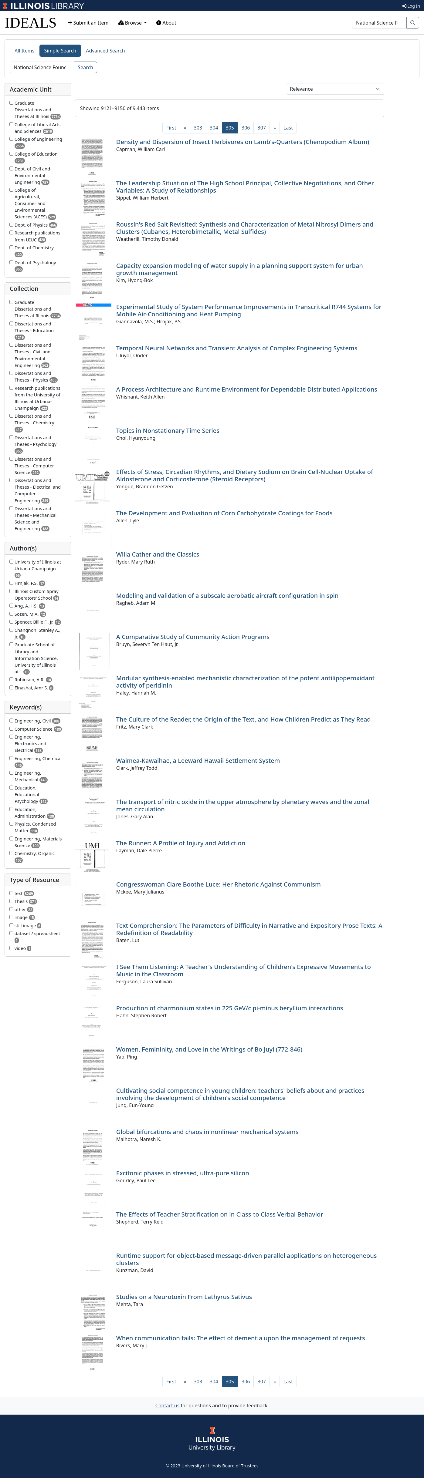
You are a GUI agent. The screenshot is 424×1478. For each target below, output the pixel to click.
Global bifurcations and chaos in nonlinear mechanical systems (207, 1132)
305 (232, 127)
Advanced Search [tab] (105, 50)
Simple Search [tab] (60, 50)
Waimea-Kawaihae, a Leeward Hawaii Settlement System (198, 760)
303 (198, 127)
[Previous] (185, 127)
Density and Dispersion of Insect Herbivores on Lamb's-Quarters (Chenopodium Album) (242, 142)
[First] (171, 127)
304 (214, 127)
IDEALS (31, 23)
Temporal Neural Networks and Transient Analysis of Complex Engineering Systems (237, 348)
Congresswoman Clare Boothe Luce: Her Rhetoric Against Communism (218, 884)
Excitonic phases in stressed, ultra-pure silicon (182, 1173)
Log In (411, 6)
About (166, 22)
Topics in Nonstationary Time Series (167, 430)
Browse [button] (130, 22)
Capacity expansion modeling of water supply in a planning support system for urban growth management (239, 269)
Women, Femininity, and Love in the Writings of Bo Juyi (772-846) (209, 1049)
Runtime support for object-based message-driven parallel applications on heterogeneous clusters (246, 1259)
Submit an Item (88, 22)
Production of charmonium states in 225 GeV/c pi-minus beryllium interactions (229, 1008)
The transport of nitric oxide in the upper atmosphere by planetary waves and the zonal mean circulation (242, 805)
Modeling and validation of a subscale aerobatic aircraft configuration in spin (227, 595)
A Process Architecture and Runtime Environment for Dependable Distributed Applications (246, 389)
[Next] (275, 127)
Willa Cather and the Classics (157, 554)
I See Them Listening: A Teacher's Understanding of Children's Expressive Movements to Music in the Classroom (243, 970)
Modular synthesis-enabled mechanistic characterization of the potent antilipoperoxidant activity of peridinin (245, 681)
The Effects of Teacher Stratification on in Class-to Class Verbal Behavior (219, 1214)
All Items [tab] (25, 50)
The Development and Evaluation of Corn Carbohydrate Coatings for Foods (224, 513)
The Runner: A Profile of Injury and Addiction (181, 843)
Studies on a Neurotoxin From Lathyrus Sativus (184, 1297)
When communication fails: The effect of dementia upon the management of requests (240, 1338)
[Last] (288, 127)
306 (246, 127)
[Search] (379, 23)
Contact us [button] (167, 1405)
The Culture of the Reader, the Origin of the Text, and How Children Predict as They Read (243, 719)
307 (261, 127)
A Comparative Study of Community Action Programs (193, 637)
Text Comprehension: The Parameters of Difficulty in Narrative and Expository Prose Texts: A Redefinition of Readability (249, 929)
